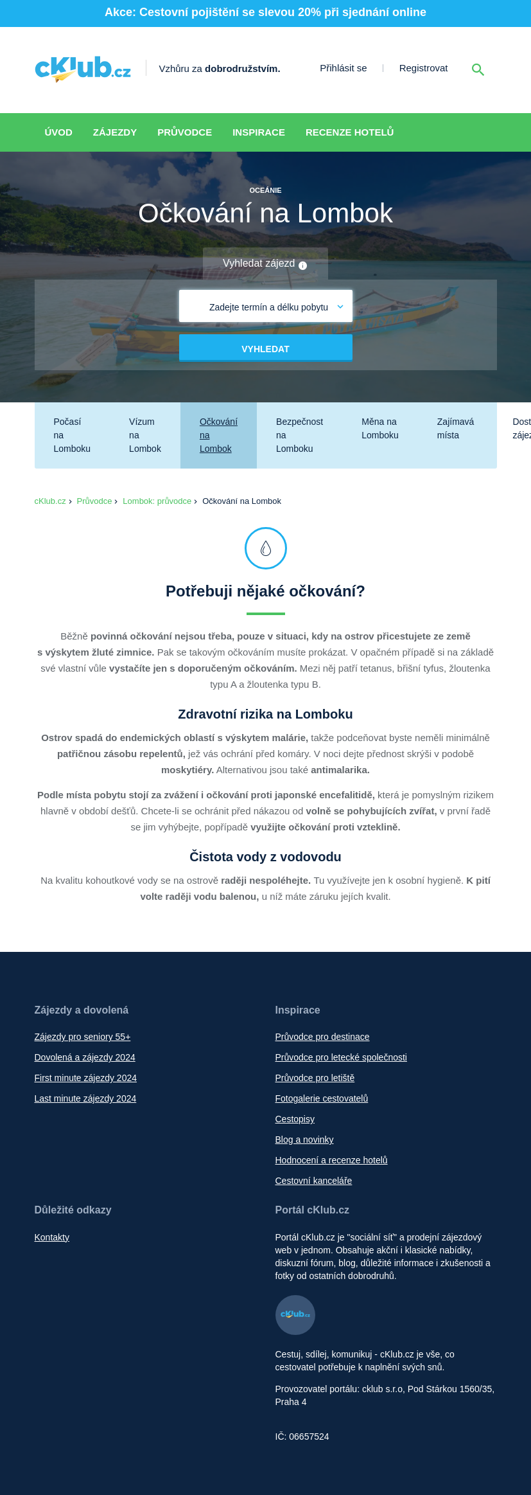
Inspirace (258, 132)
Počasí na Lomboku (72, 435)
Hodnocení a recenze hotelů (331, 1160)
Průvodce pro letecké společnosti (341, 1057)
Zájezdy (115, 132)
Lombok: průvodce (157, 501)
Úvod (59, 132)
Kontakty (52, 1237)
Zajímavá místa (455, 428)
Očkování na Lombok (219, 435)
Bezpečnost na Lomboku (299, 435)
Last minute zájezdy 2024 (86, 1098)
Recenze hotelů (350, 132)
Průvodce (184, 132)
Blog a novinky (304, 1139)
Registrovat (423, 67)
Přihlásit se (343, 67)
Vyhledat (265, 349)
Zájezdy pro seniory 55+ (83, 1037)
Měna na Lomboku (380, 428)
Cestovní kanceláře (314, 1181)
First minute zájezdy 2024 (86, 1078)
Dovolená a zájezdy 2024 (85, 1057)
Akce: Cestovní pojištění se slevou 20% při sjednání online (265, 12)
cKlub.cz (50, 501)
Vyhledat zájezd (265, 264)
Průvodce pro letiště (315, 1078)
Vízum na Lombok (145, 435)
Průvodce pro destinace (322, 1037)
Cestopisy (295, 1119)
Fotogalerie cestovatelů (322, 1098)
